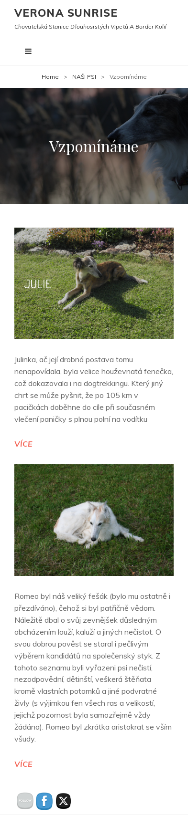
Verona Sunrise (66, 13)
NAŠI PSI (84, 76)
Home (50, 76)
